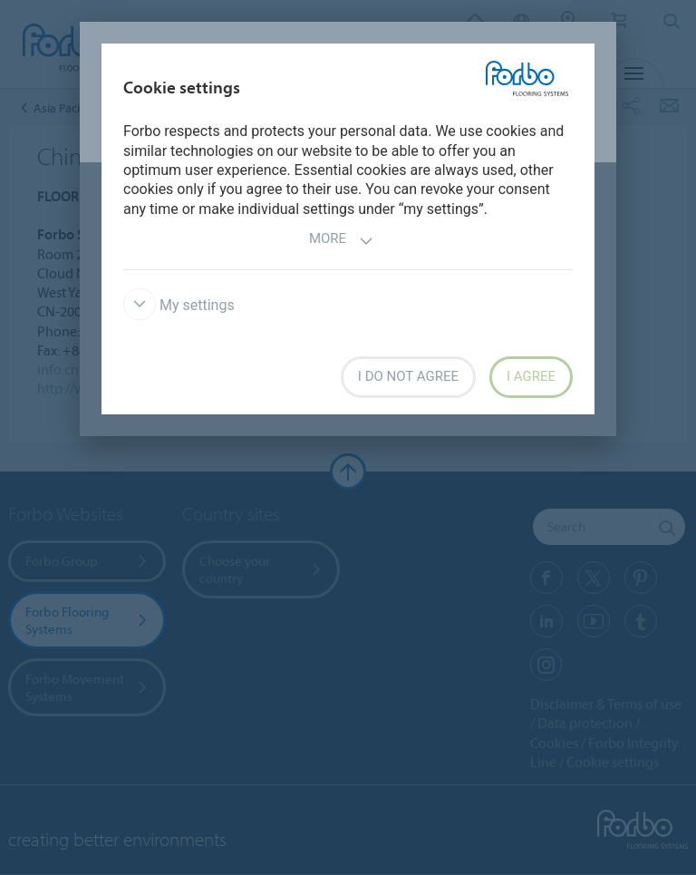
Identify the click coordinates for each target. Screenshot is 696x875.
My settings (179, 305)
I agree (531, 376)
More (341, 240)
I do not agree (408, 376)
